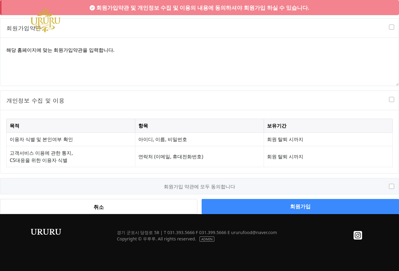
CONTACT (350, 20)
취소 (99, 206)
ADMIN (207, 239)
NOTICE (314, 20)
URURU (46, 232)
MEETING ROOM (239, 20)
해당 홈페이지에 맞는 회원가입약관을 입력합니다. (199, 63)
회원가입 (300, 206)
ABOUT (165, 20)
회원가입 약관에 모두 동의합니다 (199, 186)
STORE (281, 20)
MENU (197, 20)
